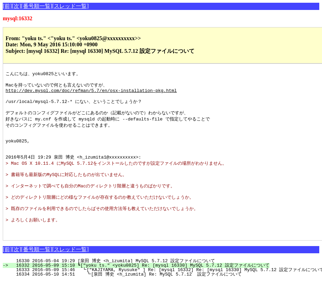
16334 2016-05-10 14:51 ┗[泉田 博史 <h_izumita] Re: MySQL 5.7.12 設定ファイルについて (125, 295)
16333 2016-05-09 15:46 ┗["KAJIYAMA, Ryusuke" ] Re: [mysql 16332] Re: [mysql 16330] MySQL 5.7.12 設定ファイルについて (166, 291)
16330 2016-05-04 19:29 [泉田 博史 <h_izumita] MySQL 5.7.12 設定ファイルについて (122, 282)
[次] (16, 6)
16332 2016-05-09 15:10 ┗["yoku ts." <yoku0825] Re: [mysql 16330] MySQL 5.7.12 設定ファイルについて (140, 286)
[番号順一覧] (36, 6)
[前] (7, 6)
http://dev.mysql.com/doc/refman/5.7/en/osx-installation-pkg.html (91, 93)
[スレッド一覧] (70, 6)
